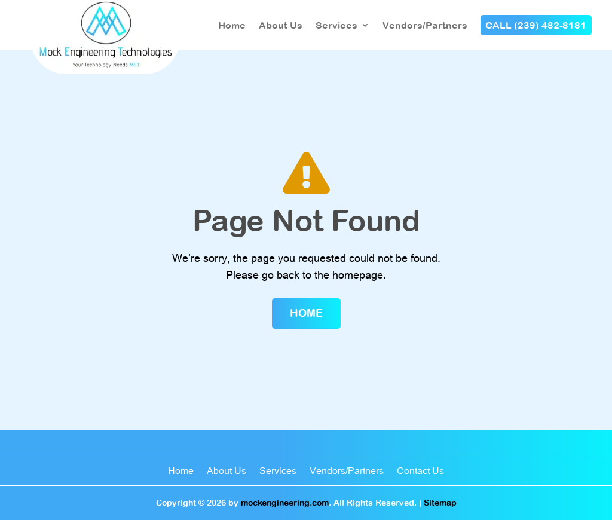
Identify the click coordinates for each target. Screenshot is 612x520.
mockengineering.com (285, 502)
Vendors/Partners (424, 25)
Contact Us (420, 471)
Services (336, 25)
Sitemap (440, 502)
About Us (280, 25)
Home (232, 25)
